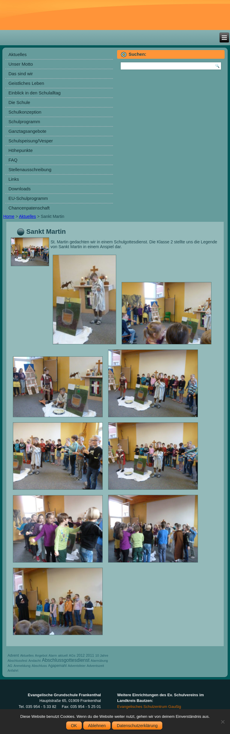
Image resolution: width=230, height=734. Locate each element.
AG (9, 665)
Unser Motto (20, 64)
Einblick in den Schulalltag (34, 92)
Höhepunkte (20, 150)
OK (74, 725)
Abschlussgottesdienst (66, 660)
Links (13, 179)
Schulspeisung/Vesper (30, 140)
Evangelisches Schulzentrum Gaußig (149, 706)
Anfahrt (12, 670)
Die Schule (19, 102)
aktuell (63, 655)
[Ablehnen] (223, 722)
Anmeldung (22, 665)
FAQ (12, 159)
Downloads (19, 188)
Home (8, 216)
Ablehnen (97, 725)
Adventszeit (95, 665)
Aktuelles (17, 54)
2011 (90, 655)
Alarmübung (99, 660)
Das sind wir (20, 73)
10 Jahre (101, 655)
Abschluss (39, 665)
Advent (13, 655)
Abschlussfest (17, 660)
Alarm (53, 655)
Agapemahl (57, 666)
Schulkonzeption (24, 111)
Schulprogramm (24, 121)
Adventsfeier (76, 665)
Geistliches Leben (26, 83)
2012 (81, 655)
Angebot (41, 655)
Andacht (34, 660)
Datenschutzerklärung (137, 725)
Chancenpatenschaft (29, 207)
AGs (72, 655)
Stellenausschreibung (29, 169)
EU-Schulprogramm (28, 198)
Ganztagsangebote (27, 131)
